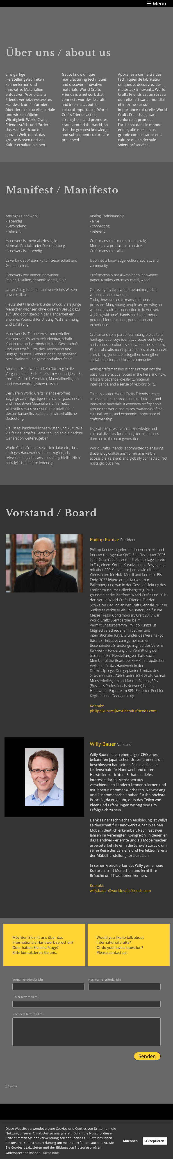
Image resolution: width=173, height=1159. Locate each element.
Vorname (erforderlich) (27, 980)
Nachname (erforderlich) (104, 980)
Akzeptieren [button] (154, 1141)
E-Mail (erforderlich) (25, 997)
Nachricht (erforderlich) (27, 1014)
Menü (156, 3)
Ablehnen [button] (130, 1141)
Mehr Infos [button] (51, 1153)
